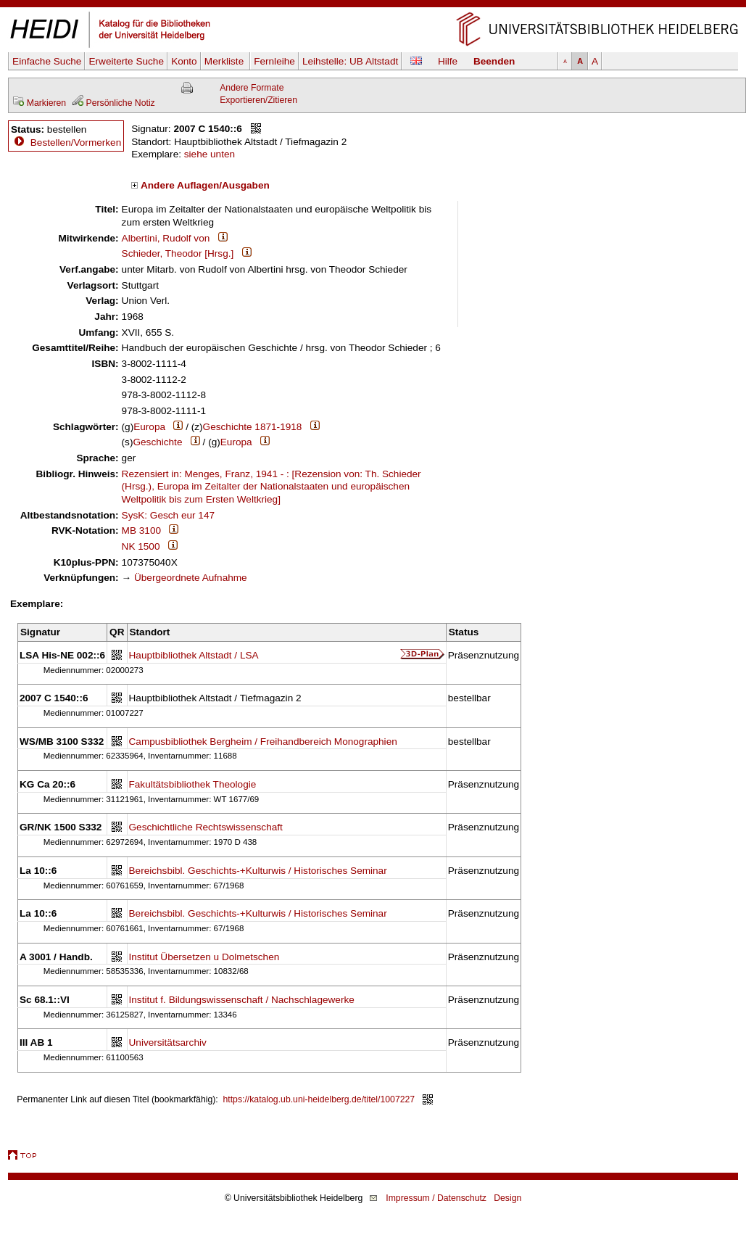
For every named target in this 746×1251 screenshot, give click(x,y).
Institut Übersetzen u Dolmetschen (204, 956)
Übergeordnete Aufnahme (190, 577)
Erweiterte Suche (126, 61)
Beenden (494, 61)
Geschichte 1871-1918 (252, 426)
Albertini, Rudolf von (166, 238)
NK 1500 (141, 546)
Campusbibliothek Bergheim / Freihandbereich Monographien (263, 741)
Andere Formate (251, 88)
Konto (184, 61)
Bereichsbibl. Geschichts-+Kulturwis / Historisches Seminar (258, 870)
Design (507, 1198)
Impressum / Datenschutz (436, 1198)
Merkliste (225, 61)
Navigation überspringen (373, 6)
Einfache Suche (46, 61)
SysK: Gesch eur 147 (168, 515)
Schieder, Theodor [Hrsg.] (178, 253)
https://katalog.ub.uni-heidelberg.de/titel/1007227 (319, 1099)
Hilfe (447, 61)
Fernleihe (274, 61)
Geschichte (157, 442)
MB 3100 (141, 530)
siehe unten (209, 154)
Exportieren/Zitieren (258, 100)
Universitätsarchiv (168, 1042)
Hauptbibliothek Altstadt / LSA (194, 655)
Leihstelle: (350, 61)
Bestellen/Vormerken (75, 142)
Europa (149, 426)
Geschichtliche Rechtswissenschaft (206, 827)
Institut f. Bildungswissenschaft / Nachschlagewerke (242, 999)
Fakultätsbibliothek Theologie (193, 784)
